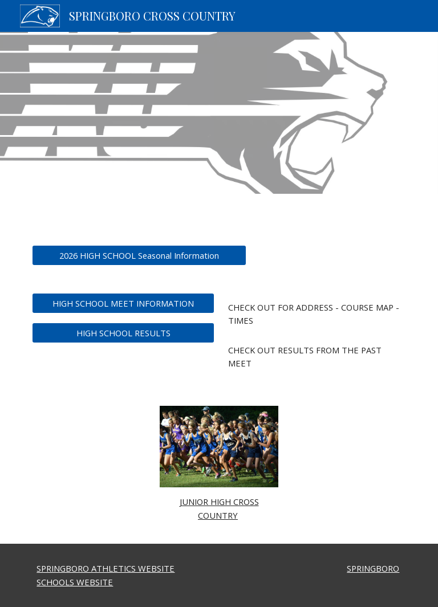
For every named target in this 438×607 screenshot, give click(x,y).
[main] (314, 314)
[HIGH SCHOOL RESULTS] (123, 333)
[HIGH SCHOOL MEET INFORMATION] (123, 303)
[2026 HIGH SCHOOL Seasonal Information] (139, 255)
